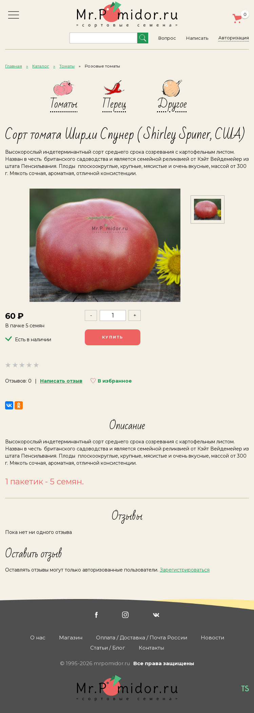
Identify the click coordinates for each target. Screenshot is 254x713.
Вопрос (167, 38)
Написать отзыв (61, 381)
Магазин (70, 637)
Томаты (67, 66)
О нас (37, 637)
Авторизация (233, 37)
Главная (13, 66)
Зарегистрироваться (185, 570)
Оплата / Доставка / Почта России (141, 637)
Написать (197, 38)
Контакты (151, 647)
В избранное (115, 381)
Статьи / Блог (107, 647)
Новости (212, 637)
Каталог (40, 66)
